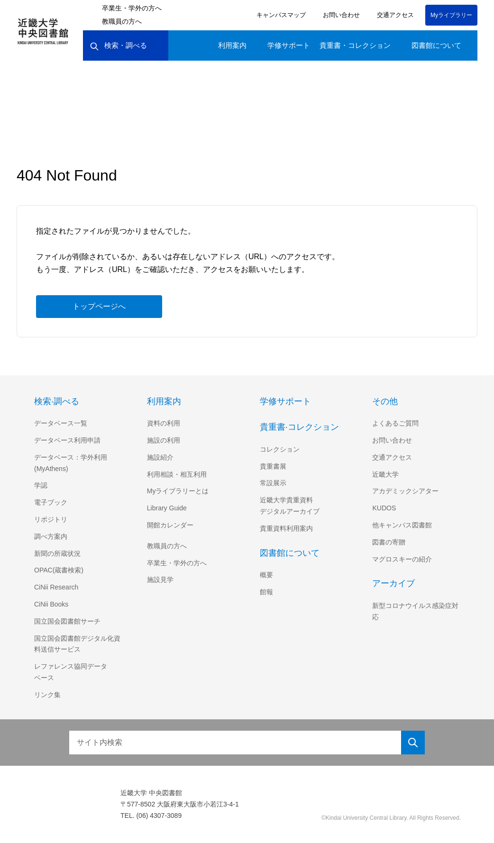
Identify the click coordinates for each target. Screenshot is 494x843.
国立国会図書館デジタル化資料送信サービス (77, 644)
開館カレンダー (170, 525)
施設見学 (160, 579)
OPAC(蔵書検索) (58, 570)
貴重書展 (273, 466)
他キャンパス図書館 (402, 525)
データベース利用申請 (67, 440)
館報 (266, 592)
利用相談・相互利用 (177, 474)
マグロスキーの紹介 (402, 559)
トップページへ (99, 306)
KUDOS (383, 508)
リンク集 (47, 694)
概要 (266, 575)
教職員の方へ (122, 21)
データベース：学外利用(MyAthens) (70, 463)
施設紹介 (160, 457)
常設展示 (273, 483)
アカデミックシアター (405, 491)
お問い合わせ (339, 14)
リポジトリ (50, 519)
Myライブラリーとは (178, 491)
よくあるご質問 (395, 423)
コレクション (280, 449)
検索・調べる (118, 45)
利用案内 (232, 45)
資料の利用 (163, 423)
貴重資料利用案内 (286, 528)
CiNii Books (52, 604)
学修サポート (288, 45)
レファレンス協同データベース (70, 672)
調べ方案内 (50, 536)
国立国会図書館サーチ (67, 621)
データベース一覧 (60, 423)
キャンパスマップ (279, 14)
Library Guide (168, 508)
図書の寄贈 (388, 542)
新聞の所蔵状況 (57, 553)
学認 (40, 485)
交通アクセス (393, 14)
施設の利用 (163, 440)
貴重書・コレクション (355, 45)
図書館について (436, 45)
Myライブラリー (451, 15)
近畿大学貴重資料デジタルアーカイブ (289, 505)
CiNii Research (57, 587)
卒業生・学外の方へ (132, 8)
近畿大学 (385, 474)
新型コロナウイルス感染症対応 (415, 611)
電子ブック (50, 502)
